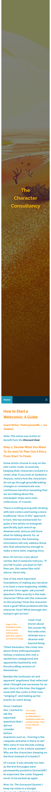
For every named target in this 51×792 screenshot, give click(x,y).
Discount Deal (31, 440)
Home (7, 399)
